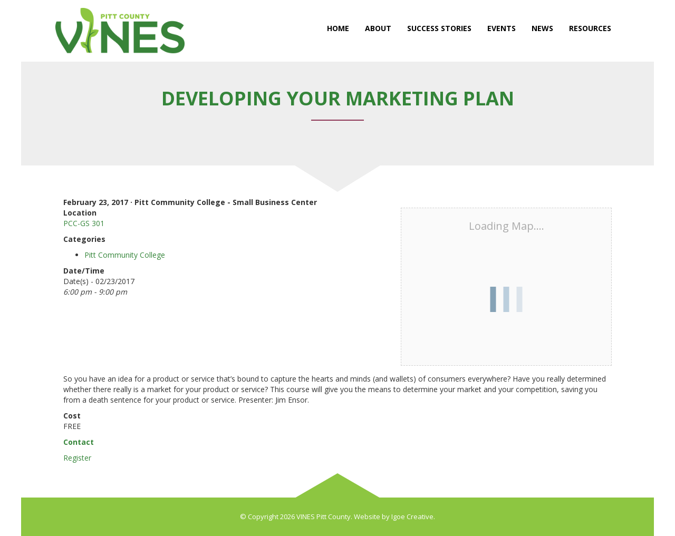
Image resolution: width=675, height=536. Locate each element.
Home (338, 28)
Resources (590, 28)
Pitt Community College (124, 255)
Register (77, 458)
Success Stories (439, 28)
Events (501, 28)
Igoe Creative (412, 516)
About (378, 28)
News (542, 28)
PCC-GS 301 (83, 223)
